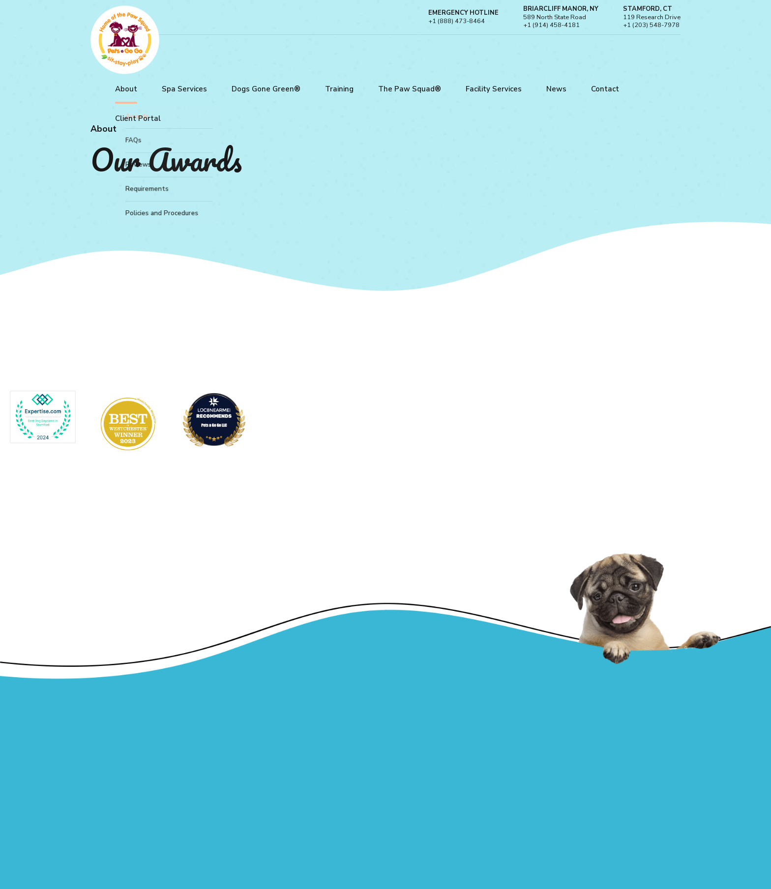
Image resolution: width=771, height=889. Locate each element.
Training (339, 89)
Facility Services (494, 89)
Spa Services (184, 89)
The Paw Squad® (409, 89)
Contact (605, 89)
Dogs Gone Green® (266, 89)
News (556, 89)
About (126, 89)
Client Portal (138, 118)
